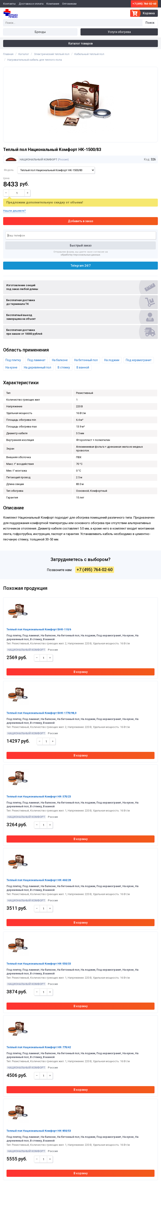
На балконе (60, 360)
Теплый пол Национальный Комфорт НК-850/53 (38, 1130)
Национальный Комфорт (30, 159)
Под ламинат (36, 360)
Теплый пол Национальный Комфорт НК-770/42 (38, 1047)
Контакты (9, 3)
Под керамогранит (139, 360)
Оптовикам (69, 3)
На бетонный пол (86, 360)
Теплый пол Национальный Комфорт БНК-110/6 (38, 629)
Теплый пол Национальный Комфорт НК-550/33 (38, 963)
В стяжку (64, 367)
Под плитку (13, 360)
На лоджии (111, 360)
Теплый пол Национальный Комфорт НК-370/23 (38, 796)
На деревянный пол (37, 367)
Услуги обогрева (119, 32)
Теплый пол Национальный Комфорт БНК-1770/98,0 (41, 712)
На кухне (11, 367)
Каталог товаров (80, 43)
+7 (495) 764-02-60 (144, 3)
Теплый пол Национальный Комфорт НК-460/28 (38, 880)
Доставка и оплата (31, 3)
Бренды (40, 32)
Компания (52, 3)
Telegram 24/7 (81, 265)
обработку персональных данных (80, 254)
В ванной (83, 367)
